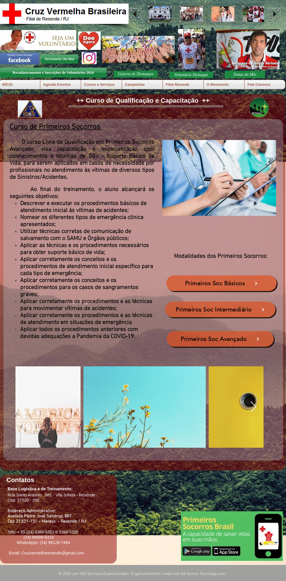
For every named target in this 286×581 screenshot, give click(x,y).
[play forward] (274, 14)
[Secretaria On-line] (59, 59)
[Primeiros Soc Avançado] (220, 339)
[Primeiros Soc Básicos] (221, 283)
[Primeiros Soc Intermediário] (220, 309)
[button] (160, 14)
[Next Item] (253, 407)
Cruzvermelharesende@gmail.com (52, 553)
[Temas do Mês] (245, 74)
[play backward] (135, 14)
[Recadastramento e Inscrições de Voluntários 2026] (53, 73)
